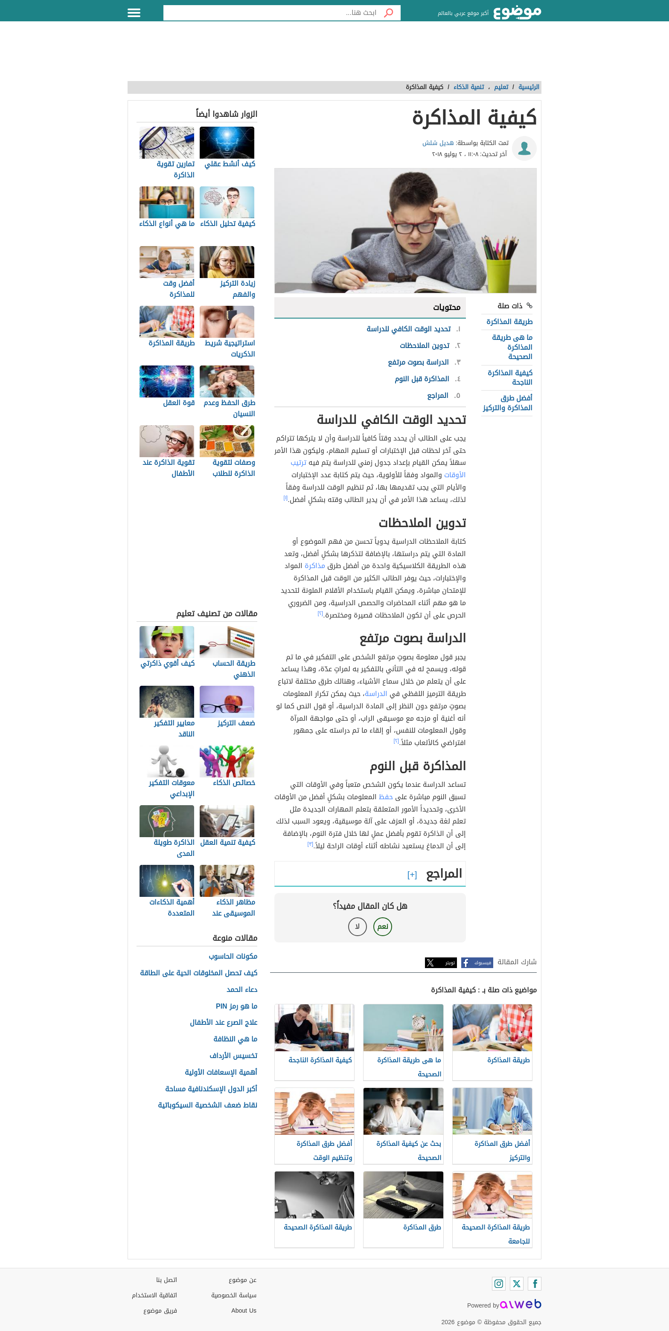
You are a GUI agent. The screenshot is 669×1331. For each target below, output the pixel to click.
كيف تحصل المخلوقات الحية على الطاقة (198, 973)
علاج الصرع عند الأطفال (223, 1023)
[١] (286, 497)
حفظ (386, 796)
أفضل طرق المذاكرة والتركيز (507, 402)
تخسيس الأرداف (233, 1056)
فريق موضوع (160, 1311)
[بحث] (389, 12)
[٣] (311, 844)
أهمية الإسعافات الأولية (221, 1073)
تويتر (450, 962)
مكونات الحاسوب (233, 957)
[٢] (320, 613)
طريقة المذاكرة (509, 321)
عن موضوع (242, 1280)
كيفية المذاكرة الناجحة (510, 377)
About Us (243, 1311)
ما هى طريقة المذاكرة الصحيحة (512, 347)
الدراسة (376, 693)
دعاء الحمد (242, 990)
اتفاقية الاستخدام (154, 1295)
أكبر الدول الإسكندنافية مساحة (211, 1089)
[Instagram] (499, 1283)
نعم (382, 926)
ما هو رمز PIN (236, 1006)
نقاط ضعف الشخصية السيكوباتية (207, 1105)
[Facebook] (534, 1283)
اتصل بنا (166, 1280)
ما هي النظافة (235, 1039)
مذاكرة (315, 565)
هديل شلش (438, 143)
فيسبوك (482, 962)
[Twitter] (517, 1283)
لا (357, 926)
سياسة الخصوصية (233, 1295)
